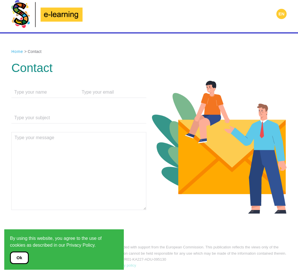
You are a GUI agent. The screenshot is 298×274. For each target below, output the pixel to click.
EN (282, 13)
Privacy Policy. (81, 245)
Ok (19, 257)
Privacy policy (124, 265)
